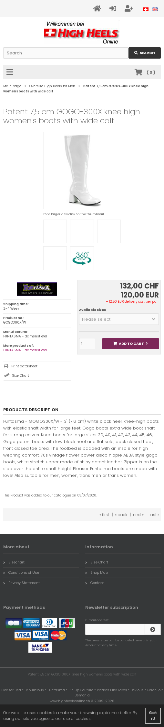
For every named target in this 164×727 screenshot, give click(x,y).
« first (104, 514)
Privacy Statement (21, 582)
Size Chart (20, 375)
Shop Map (96, 572)
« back (121, 514)
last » (154, 514)
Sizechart (14, 562)
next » (138, 514)
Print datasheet (24, 366)
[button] (119, 319)
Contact (94, 582)
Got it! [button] (153, 715)
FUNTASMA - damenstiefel (25, 350)
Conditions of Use (21, 572)
